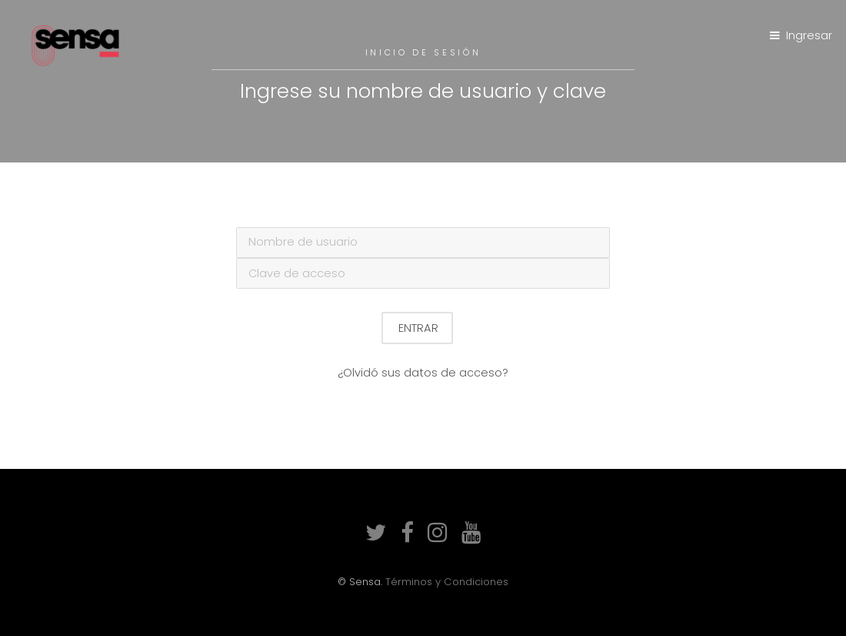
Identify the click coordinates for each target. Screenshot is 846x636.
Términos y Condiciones (446, 581)
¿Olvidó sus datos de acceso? (423, 372)
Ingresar (809, 35)
